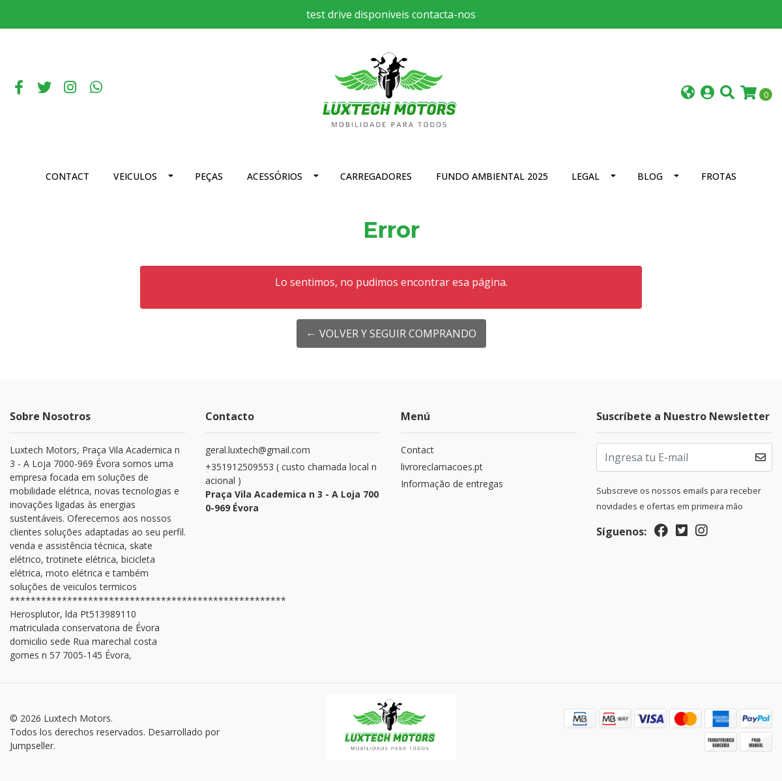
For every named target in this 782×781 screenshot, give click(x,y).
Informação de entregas (452, 483)
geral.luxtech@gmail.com (257, 450)
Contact (67, 176)
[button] (688, 93)
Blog (650, 176)
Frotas (718, 176)
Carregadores (376, 176)
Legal (586, 176)
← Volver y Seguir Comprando (391, 333)
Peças (209, 176)
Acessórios (274, 176)
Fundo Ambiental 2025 (492, 176)
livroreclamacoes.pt (442, 467)
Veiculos (135, 176)
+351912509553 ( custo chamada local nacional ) (293, 488)
